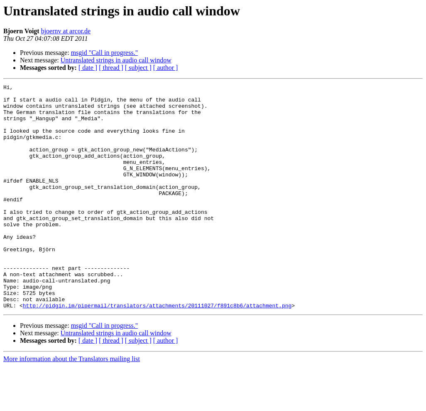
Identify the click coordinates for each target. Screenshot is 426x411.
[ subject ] (138, 67)
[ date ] (87, 67)
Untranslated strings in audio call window (116, 60)
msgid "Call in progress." (104, 52)
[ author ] (165, 67)
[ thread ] (111, 67)
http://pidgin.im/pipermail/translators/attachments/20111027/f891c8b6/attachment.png (157, 350)
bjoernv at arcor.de (66, 31)
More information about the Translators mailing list (71, 403)
